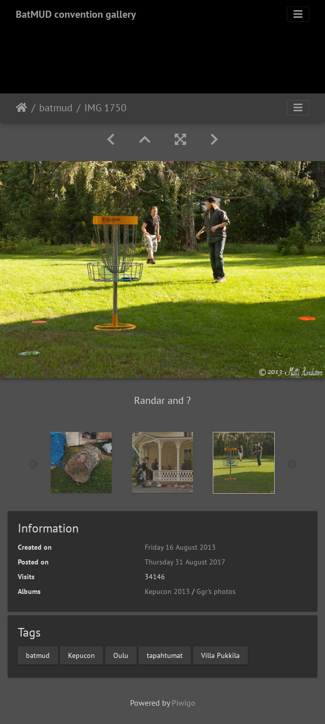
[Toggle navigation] (298, 14)
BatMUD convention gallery (76, 14)
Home (21, 107)
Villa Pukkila (220, 654)
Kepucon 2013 (167, 591)
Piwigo (184, 703)
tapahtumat (165, 654)
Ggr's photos (216, 591)
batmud (56, 107)
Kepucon (81, 654)
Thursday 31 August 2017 (185, 561)
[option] (81, 462)
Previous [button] (33, 465)
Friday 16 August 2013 (180, 547)
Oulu (120, 654)
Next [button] (292, 465)
